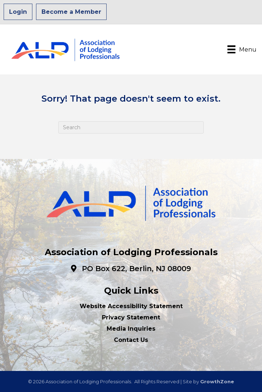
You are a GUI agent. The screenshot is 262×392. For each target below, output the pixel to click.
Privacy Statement (131, 317)
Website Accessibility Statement (131, 306)
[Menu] (242, 49)
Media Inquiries (131, 328)
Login (18, 11)
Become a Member (71, 11)
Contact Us (131, 339)
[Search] (131, 127)
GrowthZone (217, 381)
